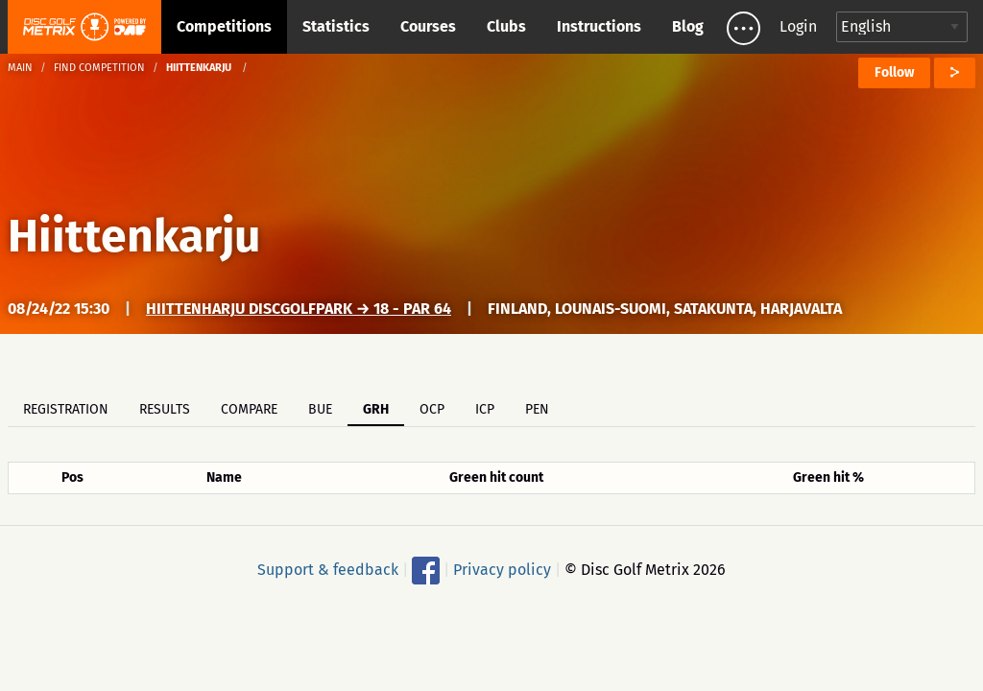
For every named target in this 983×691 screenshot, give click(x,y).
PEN (537, 409)
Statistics (336, 26)
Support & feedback (327, 569)
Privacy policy (502, 569)
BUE (320, 409)
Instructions (599, 26)
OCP (432, 409)
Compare (249, 409)
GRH (376, 409)
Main (20, 67)
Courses (428, 26)
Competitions (224, 26)
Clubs (506, 26)
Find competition (99, 67)
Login (798, 26)
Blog (688, 26)
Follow (894, 72)
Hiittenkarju (134, 236)
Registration (65, 409)
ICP (484, 409)
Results (164, 409)
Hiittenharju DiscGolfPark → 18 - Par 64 (298, 308)
